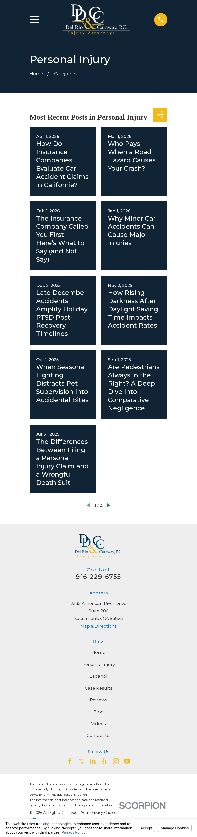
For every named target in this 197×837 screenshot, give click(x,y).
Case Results (98, 688)
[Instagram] (116, 761)
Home (98, 652)
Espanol (98, 676)
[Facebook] (70, 761)
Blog (98, 711)
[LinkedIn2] (93, 761)
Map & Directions (98, 626)
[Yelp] (104, 761)
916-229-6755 (98, 576)
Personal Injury (98, 664)
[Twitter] (81, 761)
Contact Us (99, 735)
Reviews (98, 699)
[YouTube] (127, 761)
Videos (98, 723)
